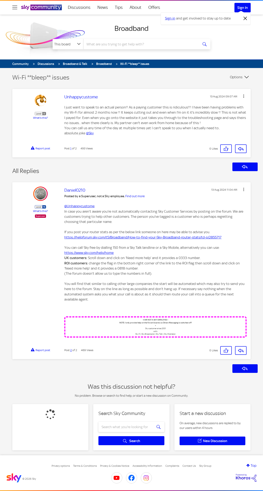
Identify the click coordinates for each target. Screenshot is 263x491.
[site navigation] (14, 7)
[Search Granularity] (68, 44)
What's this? (40, 117)
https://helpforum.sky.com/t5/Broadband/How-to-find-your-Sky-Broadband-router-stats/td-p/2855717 (142, 237)
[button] (244, 96)
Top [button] (253, 465)
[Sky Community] (41, 7)
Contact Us (189, 465)
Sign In (242, 8)
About (135, 7)
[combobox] (140, 44)
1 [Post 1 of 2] (70, 148)
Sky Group (205, 465)
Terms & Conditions (85, 465)
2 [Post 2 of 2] (71, 350)
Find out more (135, 196)
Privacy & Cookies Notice (114, 465)
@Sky (90, 133)
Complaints (172, 465)
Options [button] (236, 77)
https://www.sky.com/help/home (89, 253)
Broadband (131, 28)
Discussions (79, 7)
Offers (154, 7)
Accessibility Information (147, 465)
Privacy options (61, 465)
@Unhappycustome (79, 206)
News (102, 7)
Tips (119, 7)
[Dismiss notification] (245, 18)
